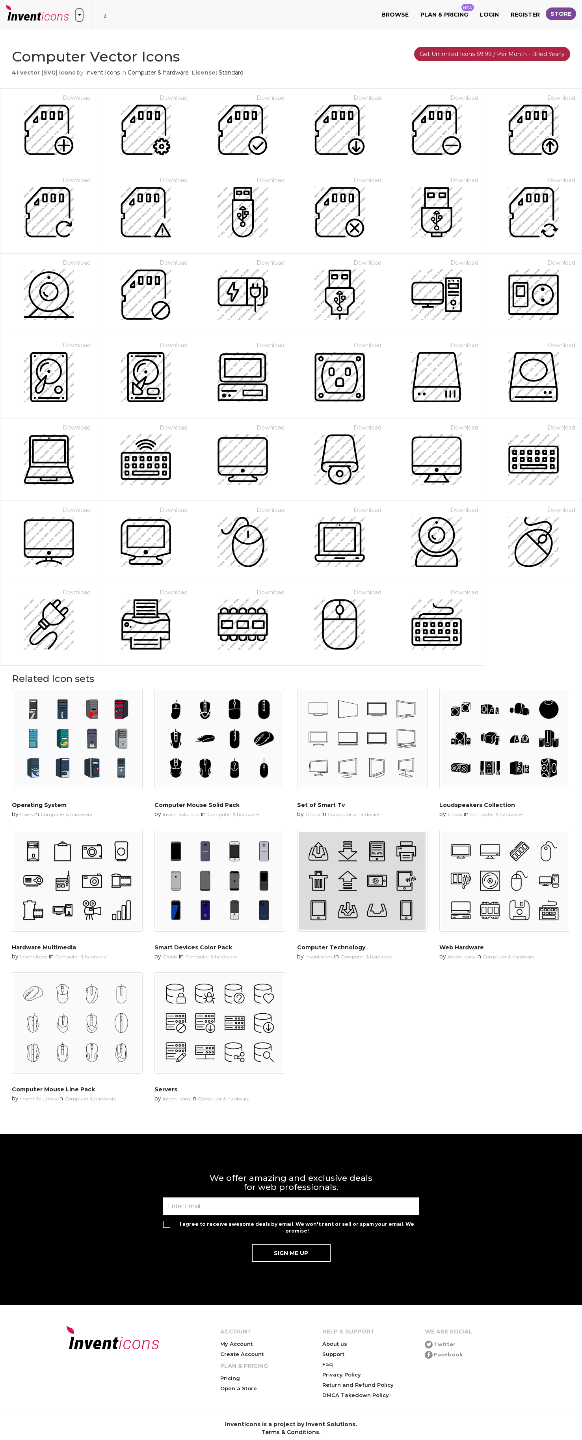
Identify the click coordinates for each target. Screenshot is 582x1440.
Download (77, 97)
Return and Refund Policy (358, 1385)
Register (525, 14)
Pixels (26, 814)
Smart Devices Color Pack (193, 947)
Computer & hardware (158, 72)
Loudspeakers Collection (477, 805)
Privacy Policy (341, 1374)
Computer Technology (331, 947)
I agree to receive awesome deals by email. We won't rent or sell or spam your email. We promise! (297, 1227)
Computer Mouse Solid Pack (197, 805)
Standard (231, 72)
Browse (395, 14)
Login (489, 14)
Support (333, 1354)
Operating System (39, 805)
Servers (165, 1089)
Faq (327, 1364)
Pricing (230, 1378)
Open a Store (238, 1388)
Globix (312, 814)
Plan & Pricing (447, 11)
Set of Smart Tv (321, 805)
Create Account (242, 1354)
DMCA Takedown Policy (355, 1395)
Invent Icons (102, 72)
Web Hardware (461, 947)
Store (560, 13)
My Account (236, 1344)
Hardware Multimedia (44, 947)
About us (334, 1344)
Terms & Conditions (290, 1432)
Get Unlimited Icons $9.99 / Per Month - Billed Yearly (492, 54)
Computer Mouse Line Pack (53, 1089)
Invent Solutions (181, 814)
